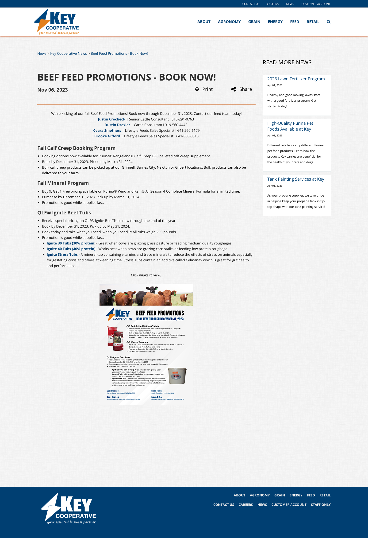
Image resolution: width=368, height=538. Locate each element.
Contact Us (250, 4)
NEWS (262, 505)
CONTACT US (223, 505)
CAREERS (246, 505)
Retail (313, 21)
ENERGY (296, 495)
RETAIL (325, 495)
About (204, 21)
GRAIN (279, 495)
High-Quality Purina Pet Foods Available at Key (290, 126)
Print (204, 89)
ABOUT (239, 495)
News (290, 4)
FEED (311, 495)
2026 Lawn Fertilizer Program (296, 79)
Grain (254, 21)
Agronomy (229, 21)
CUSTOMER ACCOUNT (289, 505)
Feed (294, 21)
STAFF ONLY (321, 505)
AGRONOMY (260, 495)
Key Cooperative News (68, 53)
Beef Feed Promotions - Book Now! (119, 53)
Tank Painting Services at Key (295, 179)
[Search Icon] (328, 21)
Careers (273, 4)
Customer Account (316, 4)
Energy (275, 21)
